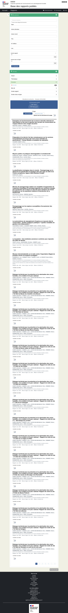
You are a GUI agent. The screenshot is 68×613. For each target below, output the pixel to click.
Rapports (34, 577)
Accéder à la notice (17, 130)
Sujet (12, 24)
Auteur (13, 75)
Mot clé (13, 88)
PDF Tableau (34, 104)
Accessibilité (34, 582)
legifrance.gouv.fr (34, 591)
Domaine (13, 82)
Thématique (14, 79)
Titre (12, 38)
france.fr (34, 595)
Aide (34, 581)
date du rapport (28, 113)
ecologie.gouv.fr (34, 598)
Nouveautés (34, 579)
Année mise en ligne (16, 94)
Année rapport (15, 91)
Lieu (12, 48)
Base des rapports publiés (23, 6)
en (11, 54)
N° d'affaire (14, 43)
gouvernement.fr (34, 594)
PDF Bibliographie (34, 106)
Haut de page (54, 569)
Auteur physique (15, 29)
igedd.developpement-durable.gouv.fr (34, 600)
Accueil (34, 575)
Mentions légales (34, 584)
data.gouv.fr (34, 597)
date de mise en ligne (39, 113)
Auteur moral (14, 34)
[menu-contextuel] (11, 22)
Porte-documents (34, 578)
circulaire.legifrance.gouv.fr (34, 592)
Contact (34, 585)
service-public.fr (34, 590)
